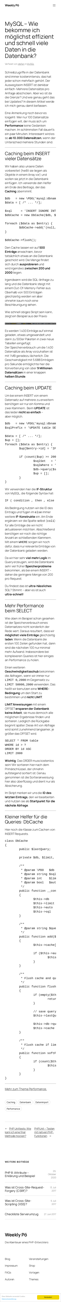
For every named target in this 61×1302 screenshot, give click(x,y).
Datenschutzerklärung (9, 1299)
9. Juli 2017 (53, 1201)
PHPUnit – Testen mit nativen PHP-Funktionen (44, 1130)
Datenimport (41, 1100)
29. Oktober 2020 (52, 1172)
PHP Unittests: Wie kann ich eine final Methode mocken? (18, 1130)
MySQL (30, 63)
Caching (11, 1100)
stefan (21, 63)
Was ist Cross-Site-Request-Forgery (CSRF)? (24, 1187)
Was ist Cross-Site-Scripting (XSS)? (18, 1200)
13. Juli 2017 (53, 1187)
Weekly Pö (12, 5)
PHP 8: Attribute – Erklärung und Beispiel (20, 1172)
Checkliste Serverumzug (21, 1212)
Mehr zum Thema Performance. (26, 1087)
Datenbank (25, 1100)
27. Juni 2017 (50, 1212)
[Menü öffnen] (54, 5)
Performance (13, 1107)
